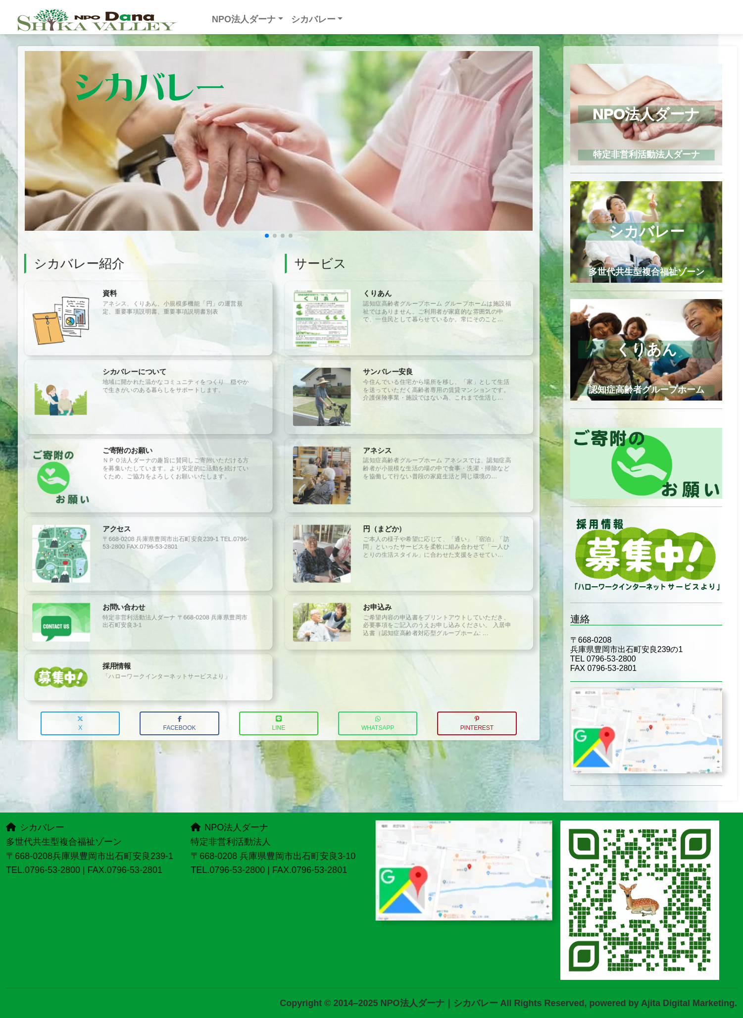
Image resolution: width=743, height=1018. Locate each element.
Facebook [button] (179, 723)
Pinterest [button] (477, 723)
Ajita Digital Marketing (688, 1003)
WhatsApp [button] (377, 723)
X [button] (80, 723)
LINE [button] (279, 723)
